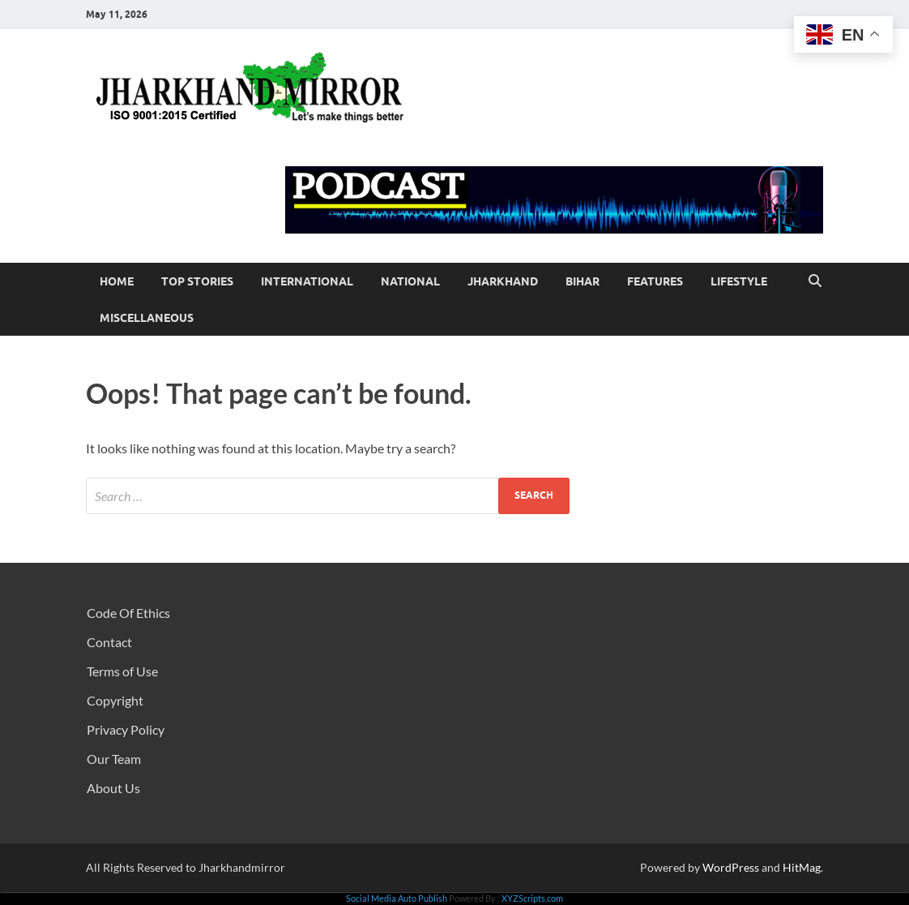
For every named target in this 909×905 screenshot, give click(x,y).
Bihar (582, 281)
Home (117, 281)
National (410, 281)
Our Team (114, 758)
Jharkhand (502, 281)
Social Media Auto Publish (396, 898)
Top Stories (197, 281)
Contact (109, 642)
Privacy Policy (125, 729)
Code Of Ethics (128, 612)
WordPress (730, 867)
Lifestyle (739, 281)
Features (655, 281)
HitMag (802, 867)
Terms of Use (122, 671)
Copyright (115, 700)
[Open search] (815, 281)
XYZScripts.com (532, 898)
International (307, 281)
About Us (113, 788)
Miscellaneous (147, 317)
